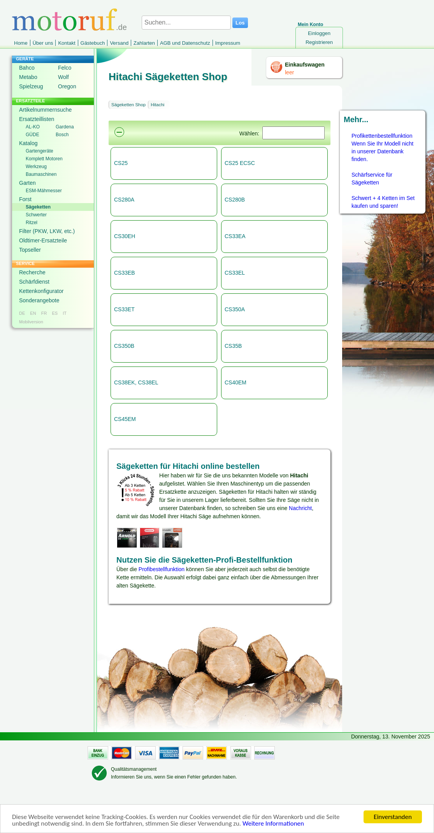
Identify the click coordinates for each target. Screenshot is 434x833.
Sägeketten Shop (128, 104)
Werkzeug (36, 166)
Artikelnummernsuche (45, 110)
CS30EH (124, 236)
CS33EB (124, 273)
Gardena (65, 127)
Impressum (227, 43)
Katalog (28, 143)
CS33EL (235, 273)
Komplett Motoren (44, 158)
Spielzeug (31, 86)
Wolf (63, 77)
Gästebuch (93, 43)
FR (44, 313)
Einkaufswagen (305, 64)
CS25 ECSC (240, 163)
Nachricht (300, 508)
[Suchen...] (186, 23)
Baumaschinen (41, 174)
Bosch (62, 134)
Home (21, 43)
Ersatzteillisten (36, 119)
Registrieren (319, 42)
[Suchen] (293, 132)
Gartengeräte (39, 151)
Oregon (67, 86)
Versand (119, 43)
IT (65, 313)
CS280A (124, 199)
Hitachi (157, 104)
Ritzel (31, 222)
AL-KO (33, 127)
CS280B (235, 199)
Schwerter (36, 214)
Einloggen (319, 33)
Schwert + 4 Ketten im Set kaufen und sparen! (383, 202)
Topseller (30, 250)
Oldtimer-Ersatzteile (43, 240)
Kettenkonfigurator (41, 291)
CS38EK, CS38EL (136, 382)
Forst (25, 199)
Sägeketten (38, 207)
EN (33, 313)
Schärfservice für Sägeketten (371, 179)
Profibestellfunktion (161, 569)
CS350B (124, 346)
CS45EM (125, 419)
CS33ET (124, 309)
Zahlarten (144, 43)
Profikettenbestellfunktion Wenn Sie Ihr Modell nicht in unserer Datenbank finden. (382, 147)
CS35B (233, 346)
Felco (64, 68)
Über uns (43, 43)
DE (22, 313)
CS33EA (235, 236)
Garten (27, 183)
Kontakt (66, 43)
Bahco (27, 68)
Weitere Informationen (273, 824)
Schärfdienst (34, 282)
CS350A (235, 309)
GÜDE (32, 134)
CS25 (121, 163)
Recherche (32, 272)
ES (55, 313)
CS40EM (235, 382)
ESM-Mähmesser (44, 190)
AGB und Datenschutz (185, 43)
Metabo (28, 77)
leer (289, 72)
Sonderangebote (39, 300)
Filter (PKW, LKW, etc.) (47, 231)
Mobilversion (31, 321)
